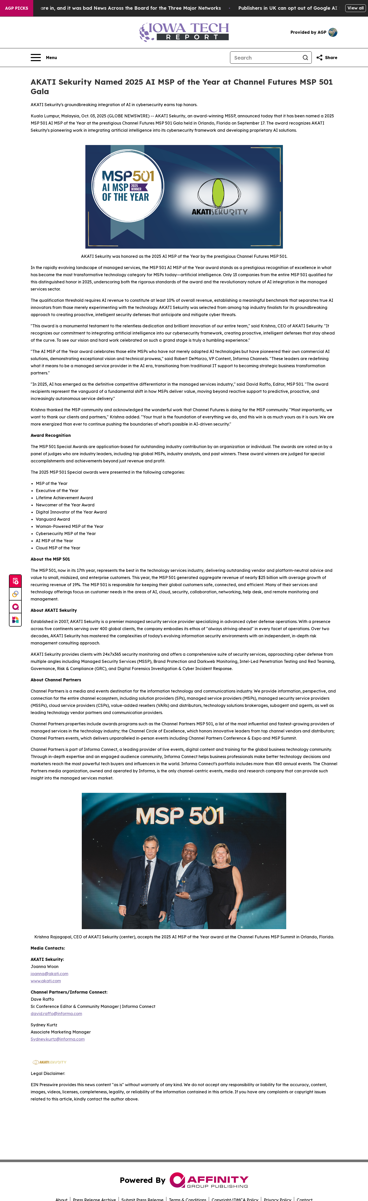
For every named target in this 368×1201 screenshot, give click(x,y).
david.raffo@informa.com (56, 1013)
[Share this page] (326, 57)
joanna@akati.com (49, 973)
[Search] (264, 57)
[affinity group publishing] (15, 606)
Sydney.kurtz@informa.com (58, 1039)
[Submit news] (15, 581)
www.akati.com (46, 980)
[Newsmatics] (15, 619)
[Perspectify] (15, 594)
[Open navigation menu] (44, 57)
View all (356, 7)
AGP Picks (16, 8)
